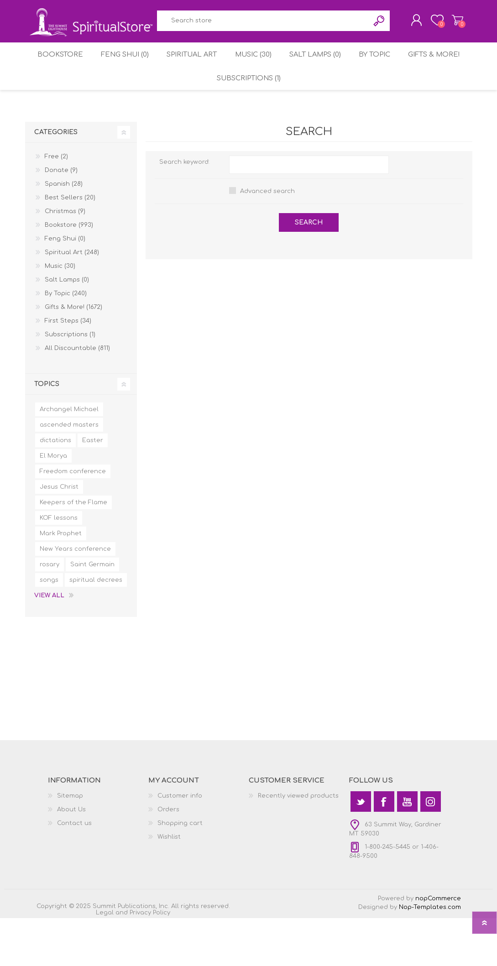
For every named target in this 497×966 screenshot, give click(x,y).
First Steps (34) (68, 369)
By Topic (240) (66, 341)
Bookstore (84, 93)
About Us (71, 857)
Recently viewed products (298, 844)
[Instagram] (430, 849)
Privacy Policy (150, 960)
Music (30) (289, 93)
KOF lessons (59, 566)
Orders (168, 857)
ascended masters (69, 473)
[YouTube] (407, 849)
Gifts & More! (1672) (73, 355)
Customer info (179, 844)
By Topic (418, 93)
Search (317, 57)
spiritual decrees (95, 628)
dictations (55, 488)
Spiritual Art (223, 93)
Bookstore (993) (69, 273)
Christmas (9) (65, 259)
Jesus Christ (59, 535)
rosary (49, 612)
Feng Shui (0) (152, 93)
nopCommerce (438, 946)
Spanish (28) (64, 232)
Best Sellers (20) (70, 245)
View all (49, 643)
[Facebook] (384, 849)
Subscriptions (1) (285, 123)
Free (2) (56, 204)
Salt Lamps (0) (355, 93)
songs (49, 628)
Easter (92, 488)
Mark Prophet (61, 581)
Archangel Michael (69, 457)
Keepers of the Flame (73, 550)
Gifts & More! (206, 123)
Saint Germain (92, 612)
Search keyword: (184, 210)
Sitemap (70, 844)
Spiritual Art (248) (72, 300)
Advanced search (267, 239)
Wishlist (169, 885)
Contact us (74, 871)
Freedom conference (73, 519)
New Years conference (75, 597)
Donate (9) (61, 218)
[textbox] (201, 57)
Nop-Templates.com (430, 955)
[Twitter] (361, 849)
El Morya (53, 504)
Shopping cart (450, 22)
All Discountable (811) (77, 396)
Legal (105, 960)
